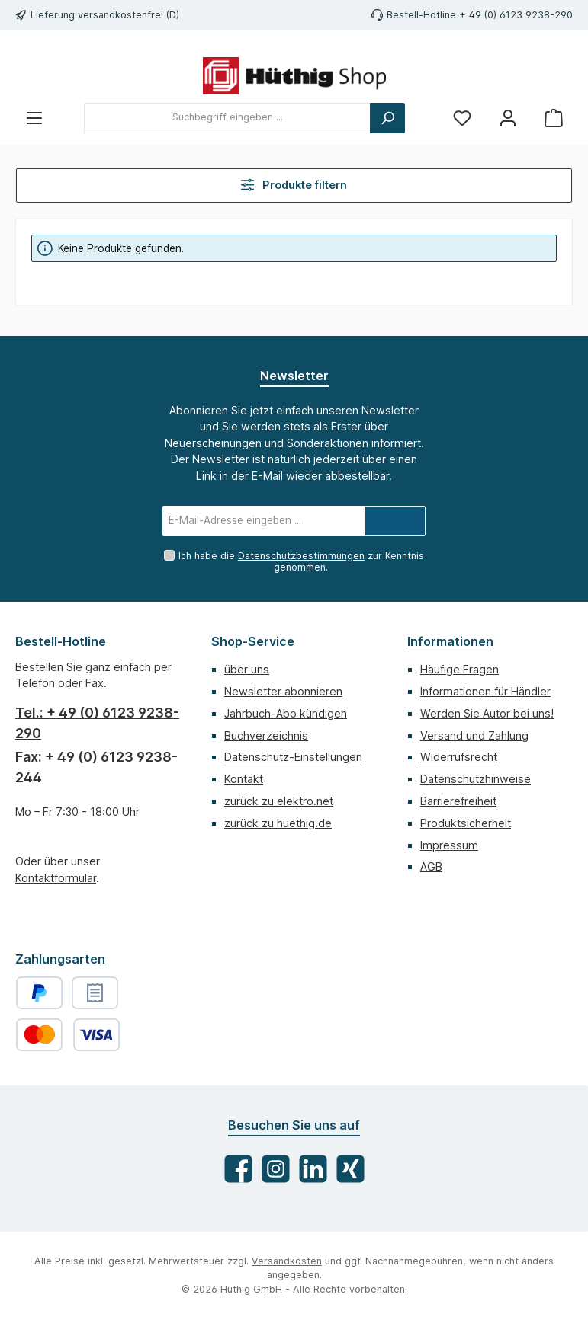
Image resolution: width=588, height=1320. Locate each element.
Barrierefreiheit (458, 800)
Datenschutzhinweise (475, 778)
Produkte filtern (294, 184)
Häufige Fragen (459, 669)
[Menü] (34, 117)
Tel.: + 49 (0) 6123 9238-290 (97, 723)
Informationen (450, 641)
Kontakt (243, 778)
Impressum (449, 845)
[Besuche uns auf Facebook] (238, 1169)
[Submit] (395, 521)
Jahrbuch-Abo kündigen (285, 713)
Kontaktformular (55, 877)
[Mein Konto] (508, 117)
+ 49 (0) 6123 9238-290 (516, 15)
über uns (246, 669)
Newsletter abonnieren (283, 691)
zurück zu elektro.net (278, 800)
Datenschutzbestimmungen (301, 555)
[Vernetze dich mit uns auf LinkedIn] (313, 1169)
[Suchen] (387, 118)
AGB (431, 866)
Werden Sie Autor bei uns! (487, 713)
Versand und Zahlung (474, 735)
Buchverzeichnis (266, 735)
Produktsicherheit (465, 823)
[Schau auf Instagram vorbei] (276, 1169)
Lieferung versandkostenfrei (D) (105, 15)
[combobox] (227, 118)
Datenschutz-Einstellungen (293, 756)
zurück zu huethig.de (278, 823)
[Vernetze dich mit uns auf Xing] (350, 1169)
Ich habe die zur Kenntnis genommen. (301, 561)
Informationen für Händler (485, 691)
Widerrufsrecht (458, 756)
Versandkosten (287, 1261)
